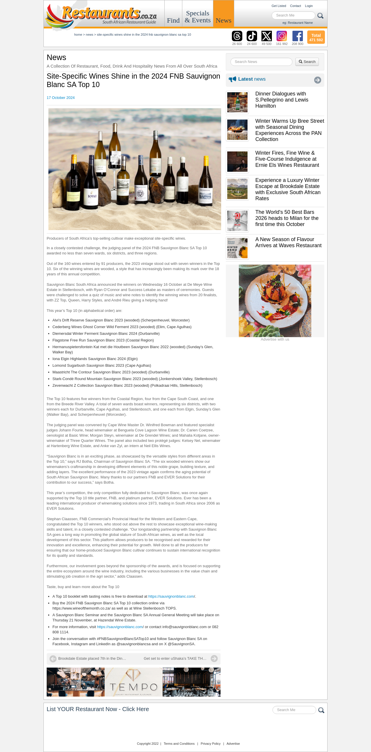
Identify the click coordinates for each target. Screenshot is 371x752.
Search (307, 61)
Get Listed (279, 6)
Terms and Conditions (179, 743)
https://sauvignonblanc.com (171, 596)
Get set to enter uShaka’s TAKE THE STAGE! (181, 658)
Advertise (233, 743)
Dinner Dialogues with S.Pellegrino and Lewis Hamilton (281, 100)
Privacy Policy (211, 743)
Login (309, 6)
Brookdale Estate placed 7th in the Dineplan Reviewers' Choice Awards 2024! (93, 658)
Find (173, 20)
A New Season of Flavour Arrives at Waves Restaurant (288, 242)
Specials (198, 17)
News (224, 20)
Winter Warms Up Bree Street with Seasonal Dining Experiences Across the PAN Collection (289, 130)
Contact (295, 6)
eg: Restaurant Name (298, 22)
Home (78, 34)
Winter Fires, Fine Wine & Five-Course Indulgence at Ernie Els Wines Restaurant (287, 159)
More (317, 80)
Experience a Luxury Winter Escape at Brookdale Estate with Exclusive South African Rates (288, 189)
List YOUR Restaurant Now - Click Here (98, 709)
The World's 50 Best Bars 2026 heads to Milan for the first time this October (287, 218)
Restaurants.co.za (185, 728)
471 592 (316, 37)
